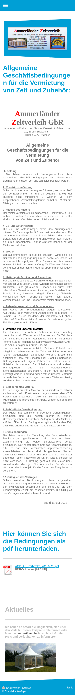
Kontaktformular (27, 633)
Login (70, 687)
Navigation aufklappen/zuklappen (37, 5)
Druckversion (11, 688)
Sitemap (26, 688)
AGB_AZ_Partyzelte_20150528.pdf (37, 566)
